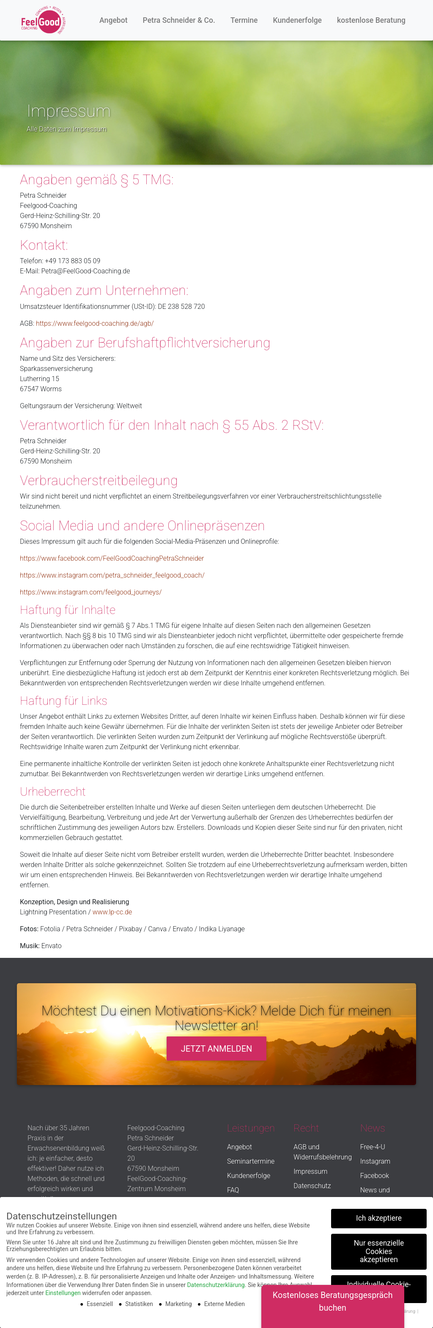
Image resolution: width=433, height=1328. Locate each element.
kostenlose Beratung (371, 20)
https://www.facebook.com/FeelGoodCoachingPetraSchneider (112, 558)
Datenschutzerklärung (215, 1282)
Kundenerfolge (297, 20)
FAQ (233, 1190)
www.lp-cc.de (112, 912)
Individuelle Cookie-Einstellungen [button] (379, 1286)
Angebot (113, 20)
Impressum (310, 1171)
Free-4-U (372, 1147)
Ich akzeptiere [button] (379, 1215)
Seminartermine (250, 1161)
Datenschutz (312, 1186)
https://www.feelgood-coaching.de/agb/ (95, 323)
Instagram (375, 1161)
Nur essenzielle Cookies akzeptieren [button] (379, 1248)
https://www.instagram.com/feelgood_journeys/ (91, 592)
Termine (244, 20)
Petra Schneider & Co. (179, 20)
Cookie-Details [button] (353, 1308)
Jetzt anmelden (216, 1049)
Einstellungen (63, 1290)
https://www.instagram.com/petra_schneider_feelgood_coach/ (112, 575)
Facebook (374, 1176)
